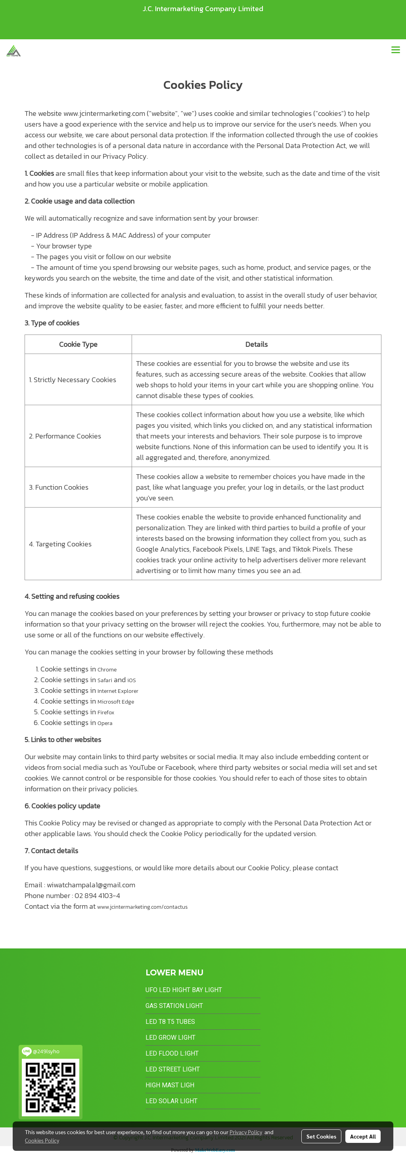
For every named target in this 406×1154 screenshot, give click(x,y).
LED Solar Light (171, 1101)
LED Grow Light (170, 1037)
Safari (105, 680)
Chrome (107, 669)
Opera (105, 723)
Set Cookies (321, 1136)
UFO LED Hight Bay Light (184, 990)
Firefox (106, 712)
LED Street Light (173, 1069)
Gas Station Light (174, 1006)
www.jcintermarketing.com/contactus (142, 907)
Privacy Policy (246, 1131)
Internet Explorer (118, 691)
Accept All (363, 1136)
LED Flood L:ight (172, 1053)
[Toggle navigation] (395, 50)
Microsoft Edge (116, 702)
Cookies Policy (42, 1140)
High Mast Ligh (170, 1085)
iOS (131, 680)
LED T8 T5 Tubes (170, 1021)
